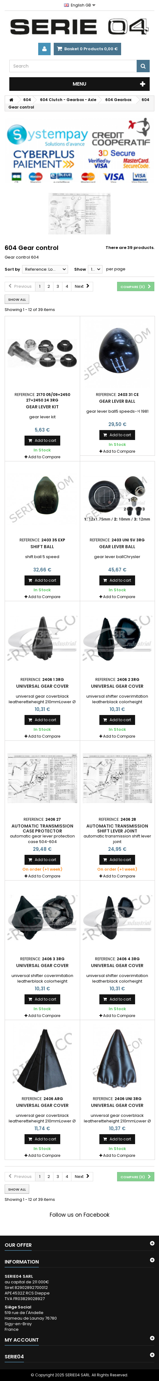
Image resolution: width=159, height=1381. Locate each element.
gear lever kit (42, 407)
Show (80, 269)
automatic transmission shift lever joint (117, 828)
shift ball (42, 547)
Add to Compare (44, 457)
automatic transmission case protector (42, 828)
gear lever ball (117, 401)
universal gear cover (42, 686)
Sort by (12, 269)
